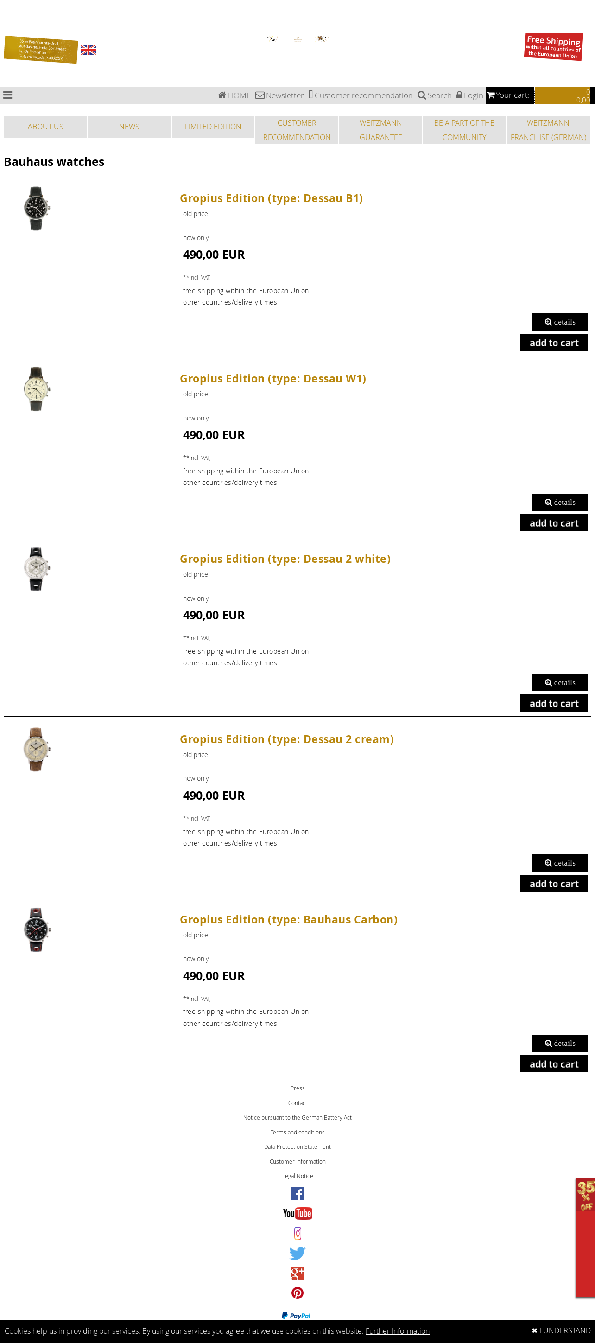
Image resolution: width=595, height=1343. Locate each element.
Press (298, 1088)
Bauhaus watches (11, 2)
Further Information (398, 1331)
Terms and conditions (298, 1132)
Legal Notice (297, 1175)
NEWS (129, 126)
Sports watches (9, 25)
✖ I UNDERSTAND (561, 1331)
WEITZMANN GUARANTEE (381, 130)
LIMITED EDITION (213, 126)
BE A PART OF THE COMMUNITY (464, 130)
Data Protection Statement (297, 1146)
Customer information (298, 1161)
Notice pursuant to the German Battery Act (297, 1117)
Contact (297, 1103)
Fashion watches (10, 30)
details (560, 322)
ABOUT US (45, 126)
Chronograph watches (14, 8)
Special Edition (9, 19)
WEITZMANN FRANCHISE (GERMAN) (548, 130)
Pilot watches (8, 14)
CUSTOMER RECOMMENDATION (297, 130)
